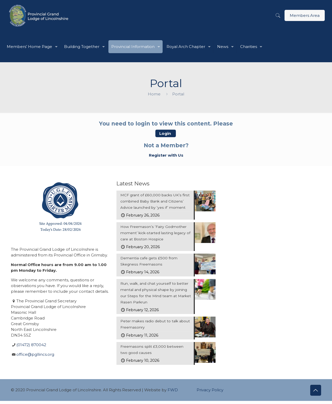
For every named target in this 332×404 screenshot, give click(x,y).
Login (165, 133)
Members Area (305, 15)
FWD (173, 393)
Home (154, 94)
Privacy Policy (210, 393)
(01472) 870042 (31, 344)
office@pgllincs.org (35, 354)
